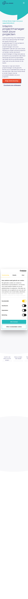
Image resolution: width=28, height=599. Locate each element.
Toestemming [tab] (5, 275)
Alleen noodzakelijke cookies (14, 326)
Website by (16, 597)
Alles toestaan (14, 321)
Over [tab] (23, 275)
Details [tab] (14, 275)
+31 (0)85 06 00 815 (7, 564)
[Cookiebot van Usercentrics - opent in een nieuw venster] (20, 271)
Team (3, 591)
